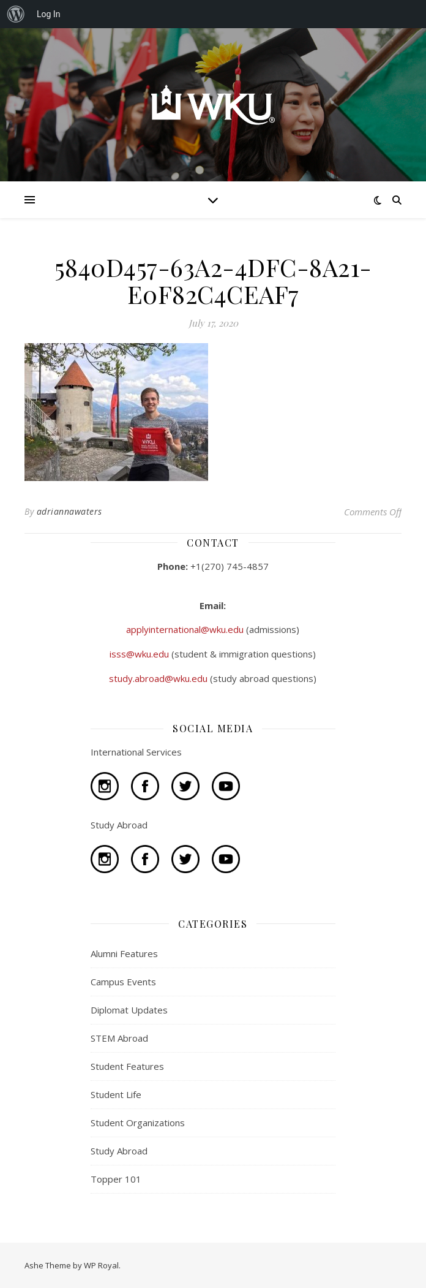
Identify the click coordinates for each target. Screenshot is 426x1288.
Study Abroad (119, 1151)
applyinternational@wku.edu (186, 629)
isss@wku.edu (140, 654)
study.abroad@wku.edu (159, 678)
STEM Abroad (119, 1038)
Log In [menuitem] (48, 14)
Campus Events (123, 981)
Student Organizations (138, 1122)
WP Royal (101, 1265)
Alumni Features (124, 953)
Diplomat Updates (129, 1010)
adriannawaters (69, 511)
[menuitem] (16, 14)
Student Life (116, 1094)
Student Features (127, 1066)
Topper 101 (116, 1179)
